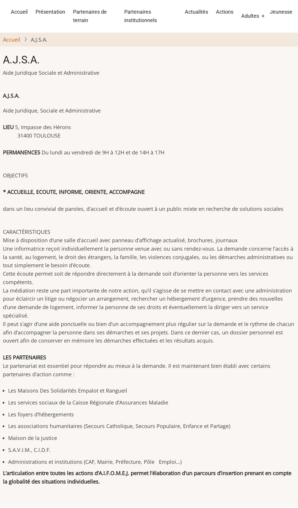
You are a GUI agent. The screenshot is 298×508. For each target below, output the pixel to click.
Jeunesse (281, 12)
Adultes (250, 16)
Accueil (19, 12)
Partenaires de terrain (90, 16)
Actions (224, 12)
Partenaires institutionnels (140, 16)
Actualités (196, 12)
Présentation (50, 12)
